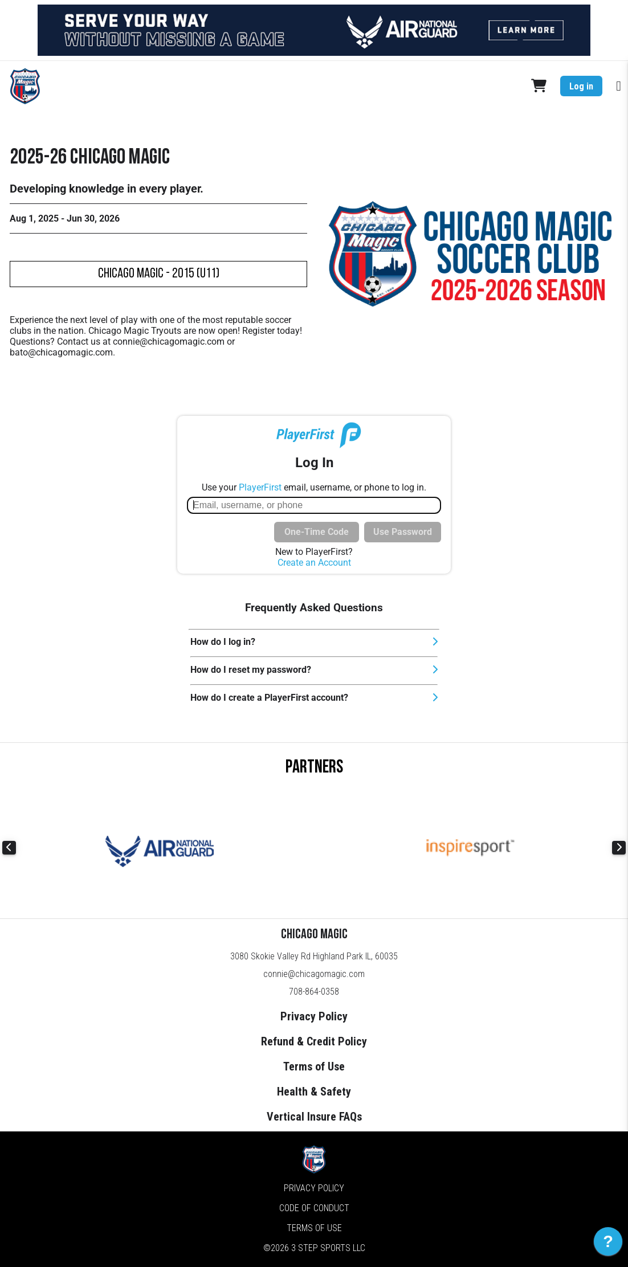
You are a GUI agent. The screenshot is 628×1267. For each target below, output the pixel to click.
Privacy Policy (314, 1016)
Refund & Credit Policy (314, 1041)
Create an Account (314, 562)
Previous (9, 848)
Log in (581, 86)
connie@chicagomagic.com (314, 973)
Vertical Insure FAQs (314, 1116)
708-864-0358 (314, 991)
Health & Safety (314, 1091)
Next (619, 848)
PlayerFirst (260, 487)
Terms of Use (314, 1066)
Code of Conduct (314, 1208)
